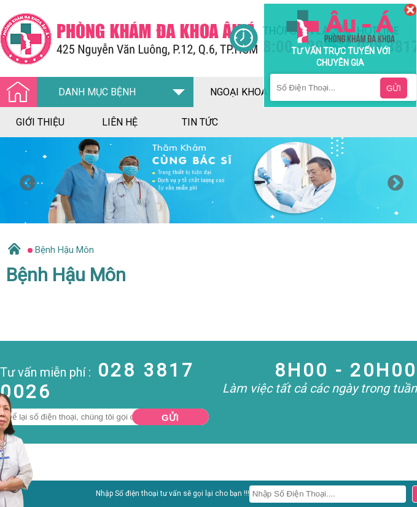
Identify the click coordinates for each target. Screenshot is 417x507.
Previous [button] (24, 180)
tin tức (200, 122)
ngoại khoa (238, 92)
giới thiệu (40, 122)
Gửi (170, 417)
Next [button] (392, 180)
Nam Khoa (21, 497)
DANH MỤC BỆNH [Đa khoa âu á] (71, 92)
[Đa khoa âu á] (114, 38)
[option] (208, 180)
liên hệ (120, 122)
